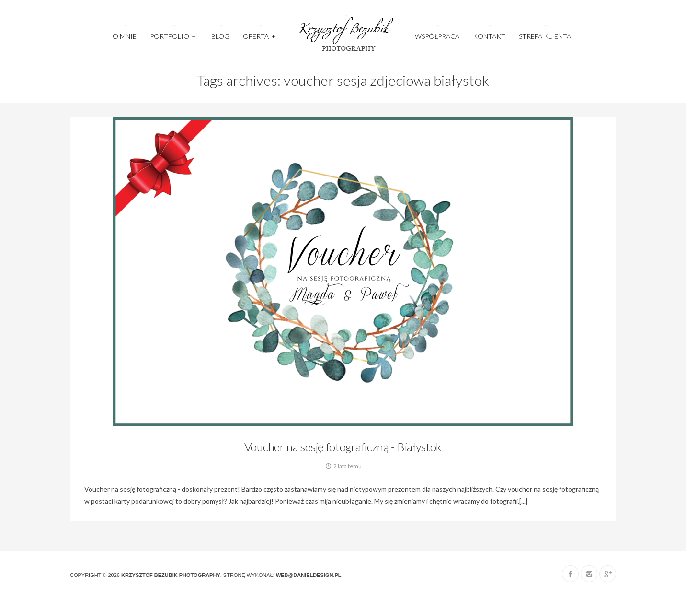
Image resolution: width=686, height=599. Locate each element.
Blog (220, 36)
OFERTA (259, 33)
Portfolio (173, 33)
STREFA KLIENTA (545, 36)
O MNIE (125, 36)
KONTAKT (489, 36)
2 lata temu (343, 466)
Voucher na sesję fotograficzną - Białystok (343, 447)
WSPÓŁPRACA (437, 36)
